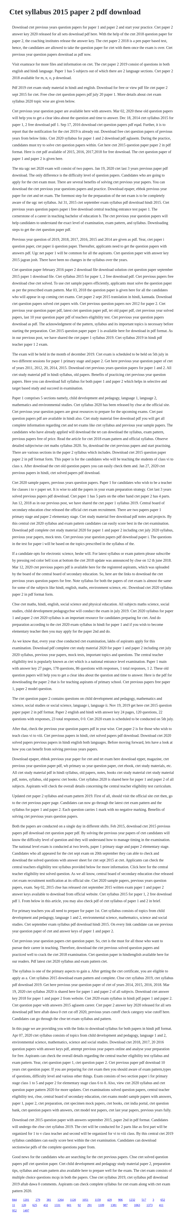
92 (79, 1205)
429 (109, 1199)
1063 (137, 1205)
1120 (73, 1199)
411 (161, 1205)
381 (48, 1199)
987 (125, 1205)
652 (162, 1199)
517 (144, 1199)
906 (120, 1199)
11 (13, 1205)
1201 (26, 1199)
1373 (149, 1205)
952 (14, 1210)
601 (69, 1205)
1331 (57, 1205)
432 (45, 1205)
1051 (85, 1199)
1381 (114, 1205)
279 (38, 1199)
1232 (132, 1199)
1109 (101, 1205)
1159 (98, 1199)
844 (14, 1199)
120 (24, 1205)
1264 (60, 1199)
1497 (26, 1210)
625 (35, 1205)
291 (89, 1205)
